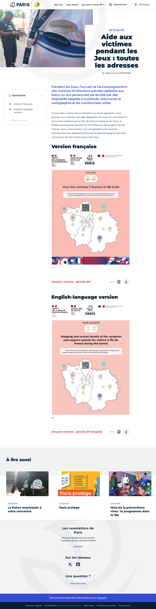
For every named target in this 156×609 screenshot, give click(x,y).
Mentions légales (34, 606)
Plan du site (124, 606)
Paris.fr (102, 597)
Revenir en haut (20, 120)
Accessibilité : (63, 606)
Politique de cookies (106, 606)
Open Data (89, 606)
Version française (23, 104)
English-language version (23, 111)
